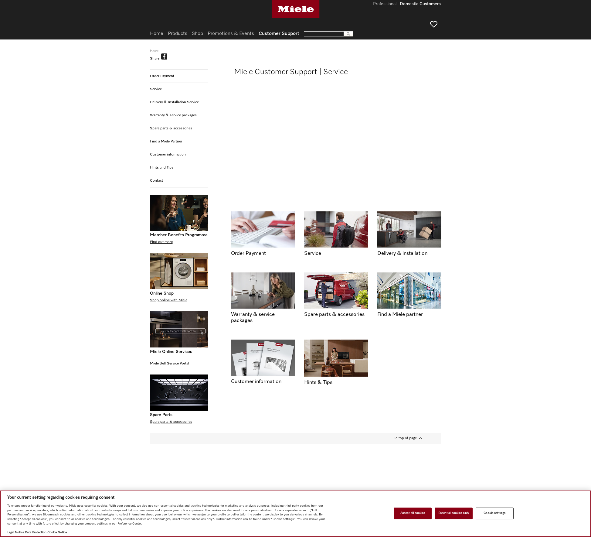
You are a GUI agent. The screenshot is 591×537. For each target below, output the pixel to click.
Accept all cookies (412, 513)
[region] (295, 513)
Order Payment (162, 76)
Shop (197, 33)
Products (177, 33)
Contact (156, 181)
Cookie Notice (57, 532)
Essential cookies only (453, 513)
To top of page (405, 438)
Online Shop (162, 293)
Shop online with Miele (168, 300)
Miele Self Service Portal (169, 363)
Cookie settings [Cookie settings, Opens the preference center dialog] (494, 513)
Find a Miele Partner (166, 141)
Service (156, 89)
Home (156, 33)
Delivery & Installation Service (174, 102)
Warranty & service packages (173, 115)
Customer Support (279, 33)
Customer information (168, 154)
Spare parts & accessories (171, 128)
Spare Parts (161, 415)
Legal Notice (15, 532)
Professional (384, 4)
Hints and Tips (161, 167)
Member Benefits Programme (179, 235)
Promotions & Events (231, 33)
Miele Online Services (171, 352)
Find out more (161, 242)
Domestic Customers (420, 4)
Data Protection (35, 532)
